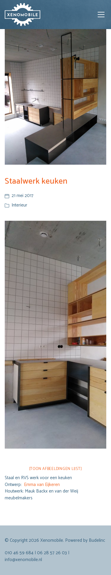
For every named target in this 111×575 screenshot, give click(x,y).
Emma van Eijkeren (42, 484)
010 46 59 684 (19, 553)
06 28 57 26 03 (52, 553)
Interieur (19, 205)
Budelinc (97, 540)
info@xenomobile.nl (23, 559)
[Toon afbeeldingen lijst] (55, 469)
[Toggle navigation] (101, 14)
